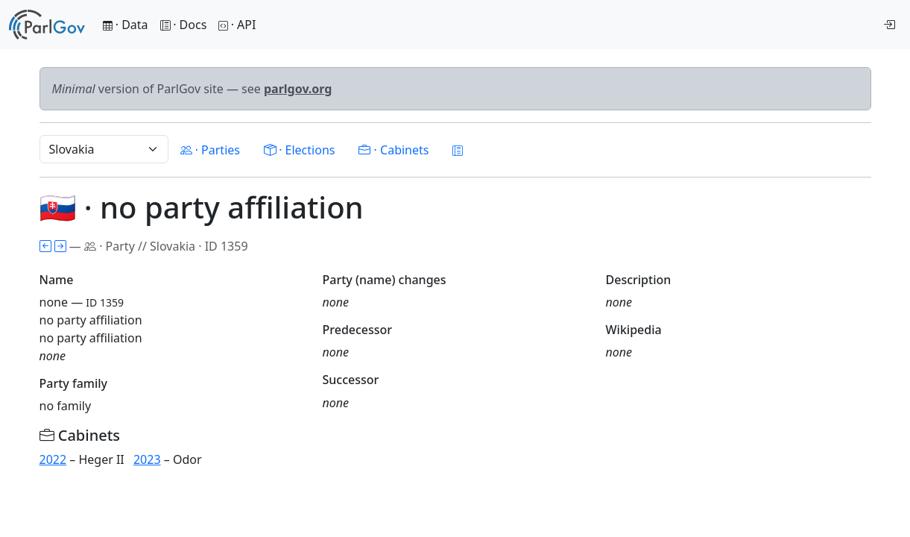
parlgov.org (298, 89)
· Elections (299, 150)
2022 (53, 459)
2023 (147, 459)
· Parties (210, 150)
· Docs (183, 24)
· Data (125, 24)
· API (237, 24)
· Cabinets (393, 150)
